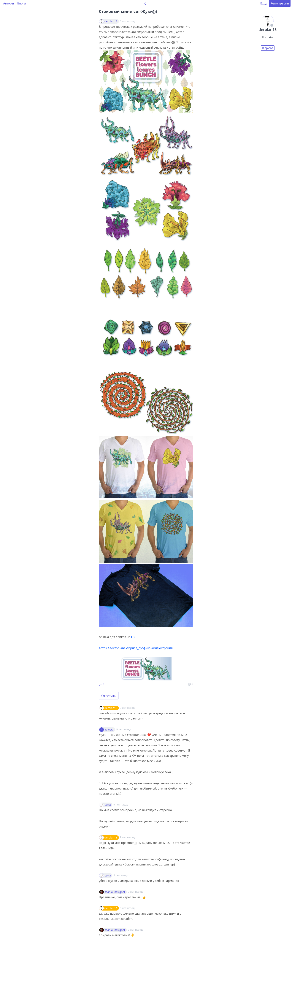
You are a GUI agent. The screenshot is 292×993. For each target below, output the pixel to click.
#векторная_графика (135, 648)
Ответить (108, 695)
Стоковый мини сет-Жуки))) (128, 11)
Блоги (21, 3)
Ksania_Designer (114, 891)
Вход (263, 3)
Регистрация (280, 3)
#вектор (113, 648)
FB (133, 637)
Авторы (8, 3)
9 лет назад (127, 707)
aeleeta (109, 729)
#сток (103, 648)
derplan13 (110, 21)
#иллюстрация (162, 648)
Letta (107, 804)
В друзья (267, 48)
